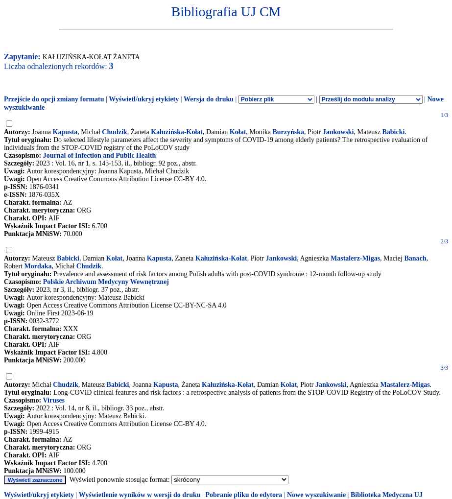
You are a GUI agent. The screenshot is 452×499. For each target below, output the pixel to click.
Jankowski (338, 132)
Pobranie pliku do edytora (243, 495)
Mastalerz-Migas (355, 258)
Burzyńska (288, 132)
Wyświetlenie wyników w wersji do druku (140, 495)
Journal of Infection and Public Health (99, 155)
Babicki (393, 132)
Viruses (54, 400)
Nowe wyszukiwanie (316, 495)
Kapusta (65, 132)
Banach (415, 258)
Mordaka (38, 266)
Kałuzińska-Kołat (177, 132)
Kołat (238, 132)
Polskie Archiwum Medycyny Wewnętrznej (106, 281)
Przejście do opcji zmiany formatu (54, 99)
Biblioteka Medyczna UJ (387, 495)
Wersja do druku (209, 99)
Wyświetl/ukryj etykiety (144, 99)
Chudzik (114, 132)
